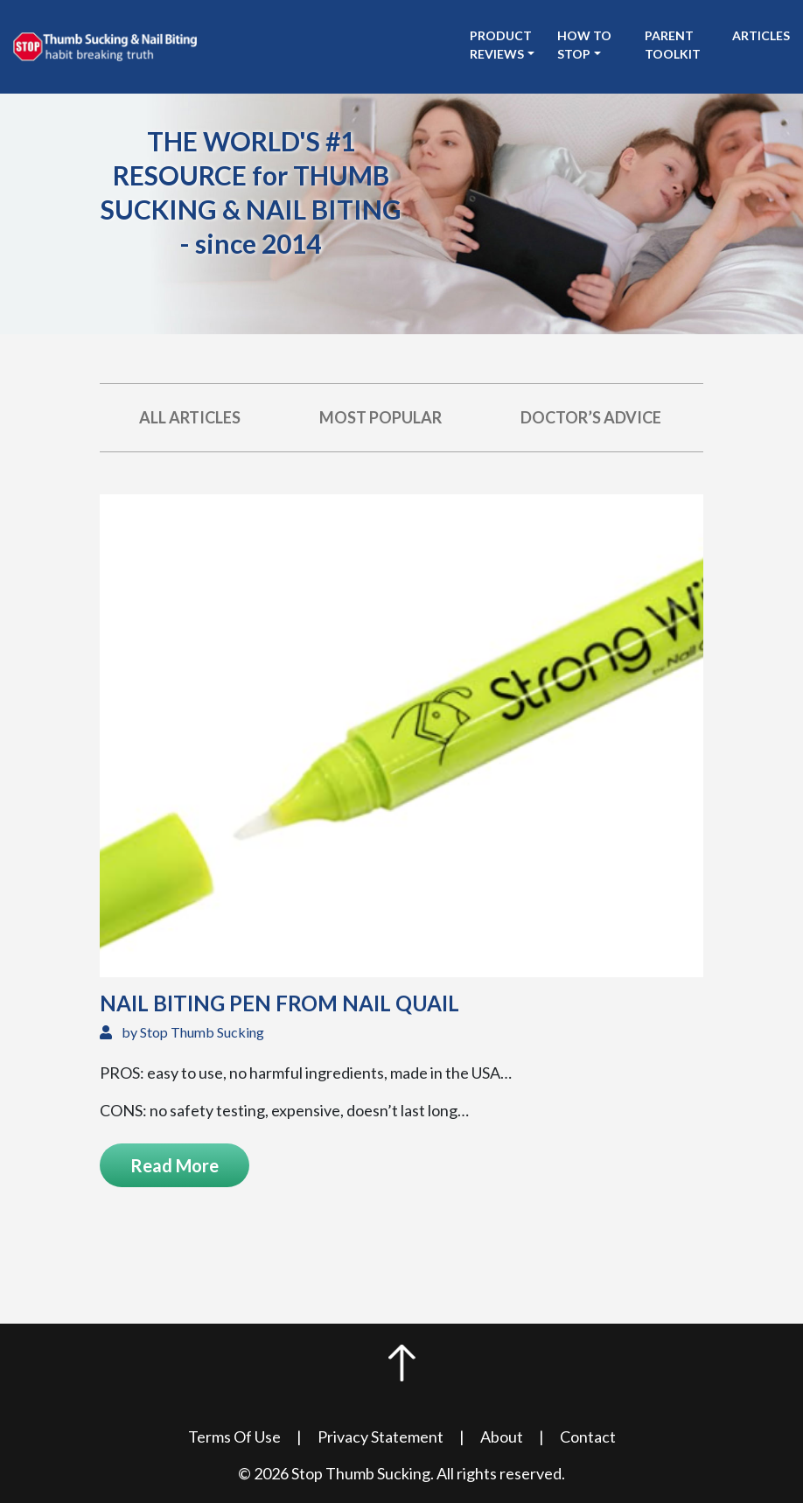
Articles (761, 35)
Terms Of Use (234, 1436)
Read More (174, 1165)
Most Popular (380, 417)
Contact (588, 1436)
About (501, 1436)
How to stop (584, 44)
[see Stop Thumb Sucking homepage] (105, 44)
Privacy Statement (380, 1436)
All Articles (190, 417)
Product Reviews (501, 44)
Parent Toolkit (673, 44)
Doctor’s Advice (590, 417)
